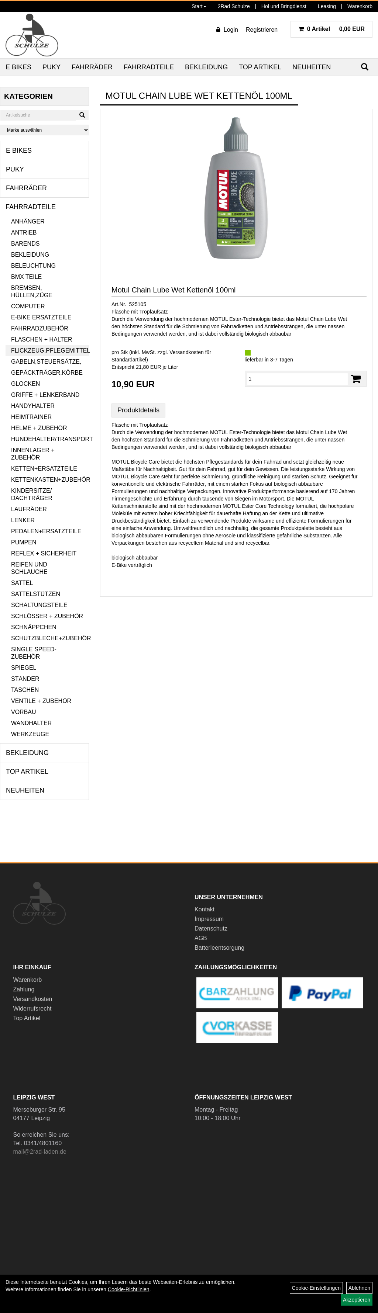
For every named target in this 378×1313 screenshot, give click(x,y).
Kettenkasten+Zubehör (50, 480)
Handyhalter (33, 406)
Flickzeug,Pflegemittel (50, 350)
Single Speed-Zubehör (33, 653)
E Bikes (18, 67)
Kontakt (204, 909)
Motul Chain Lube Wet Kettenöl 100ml (173, 290)
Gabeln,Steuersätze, (46, 361)
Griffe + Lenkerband (45, 395)
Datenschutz (211, 928)
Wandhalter (31, 723)
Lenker (23, 520)
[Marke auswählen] (44, 130)
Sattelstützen (35, 594)
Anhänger (28, 221)
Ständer (25, 679)
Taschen (25, 690)
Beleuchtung (33, 266)
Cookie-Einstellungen (316, 1288)
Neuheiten (311, 67)
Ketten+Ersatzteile (44, 468)
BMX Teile (26, 277)
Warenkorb (359, 6)
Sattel (22, 583)
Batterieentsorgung (219, 948)
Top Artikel (260, 67)
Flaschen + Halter (41, 339)
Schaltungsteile (39, 605)
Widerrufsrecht (32, 1008)
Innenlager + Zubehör (33, 454)
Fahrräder (92, 67)
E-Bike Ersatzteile (41, 317)
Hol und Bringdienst (283, 6)
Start (199, 6)
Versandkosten (32, 999)
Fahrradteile (149, 67)
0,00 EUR (331, 29)
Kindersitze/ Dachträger (31, 494)
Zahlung (23, 989)
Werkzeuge (30, 734)
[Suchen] (82, 115)
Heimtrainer (31, 417)
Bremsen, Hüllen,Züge (31, 291)
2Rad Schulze (234, 6)
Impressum (209, 919)
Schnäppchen (33, 627)
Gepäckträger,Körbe (47, 373)
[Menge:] (297, 379)
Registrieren (262, 30)
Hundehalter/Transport (50, 439)
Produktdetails (138, 410)
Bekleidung (206, 67)
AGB (201, 938)
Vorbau (23, 712)
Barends (25, 243)
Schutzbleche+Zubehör (50, 638)
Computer (28, 306)
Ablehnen (359, 1288)
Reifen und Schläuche (29, 568)
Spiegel (23, 668)
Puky (51, 67)
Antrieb (24, 232)
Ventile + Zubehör (41, 701)
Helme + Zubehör (39, 428)
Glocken (25, 384)
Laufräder (29, 509)
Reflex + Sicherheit (43, 553)
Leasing (327, 6)
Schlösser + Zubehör (47, 616)
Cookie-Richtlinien (129, 1289)
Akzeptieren (356, 1300)
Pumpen (23, 542)
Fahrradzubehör (39, 328)
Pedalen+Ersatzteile (46, 531)
